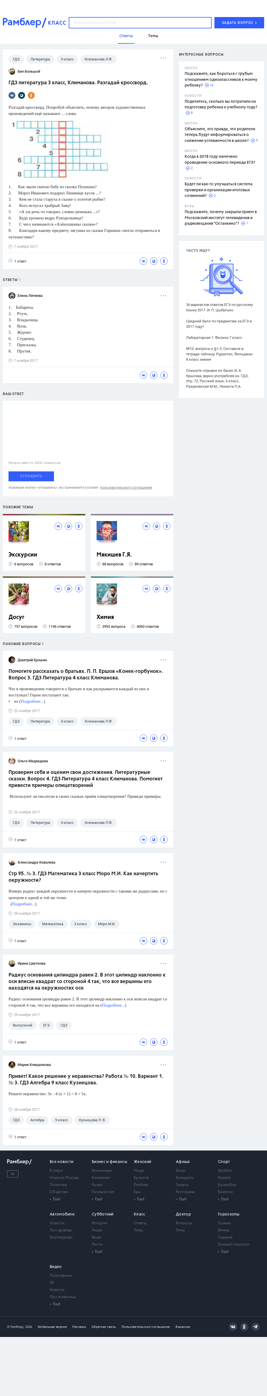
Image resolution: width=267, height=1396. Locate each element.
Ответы (140, 1223)
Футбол (225, 1171)
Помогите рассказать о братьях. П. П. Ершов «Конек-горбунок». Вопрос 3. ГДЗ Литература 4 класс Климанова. (86, 675)
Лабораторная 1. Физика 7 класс (214, 337)
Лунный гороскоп (234, 1244)
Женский (142, 1162)
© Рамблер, (15, 1326)
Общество (59, 1192)
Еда (137, 1192)
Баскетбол (227, 1185)
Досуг (16, 617)
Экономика (102, 1171)
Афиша (183, 1162)
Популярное (61, 1276)
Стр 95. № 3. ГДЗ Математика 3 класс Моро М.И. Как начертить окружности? (83, 877)
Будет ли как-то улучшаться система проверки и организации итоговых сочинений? (219, 190)
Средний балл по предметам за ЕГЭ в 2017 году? (219, 324)
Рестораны (185, 1192)
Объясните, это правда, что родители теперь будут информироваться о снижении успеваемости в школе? (220, 135)
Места (97, 1244)
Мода (139, 1171)
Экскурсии (23, 555)
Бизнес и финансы (109, 1162)
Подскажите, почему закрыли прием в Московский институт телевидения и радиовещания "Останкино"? (221, 218)
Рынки (97, 1185)
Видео (56, 1267)
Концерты (185, 1178)
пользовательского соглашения (126, 488)
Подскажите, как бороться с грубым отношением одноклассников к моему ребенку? (221, 79)
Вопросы (184, 1223)
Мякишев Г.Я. (114, 555)
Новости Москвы (64, 1178)
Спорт (224, 1162)
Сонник (224, 1223)
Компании (101, 1178)
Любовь (141, 1185)
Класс (139, 1214)
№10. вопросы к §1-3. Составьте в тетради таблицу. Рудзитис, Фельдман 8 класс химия (219, 354)
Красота (141, 1178)
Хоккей (224, 1178)
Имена (224, 1230)
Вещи (96, 1237)
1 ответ (17, 261)
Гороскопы (229, 1214)
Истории (99, 1223)
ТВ (52, 1283)
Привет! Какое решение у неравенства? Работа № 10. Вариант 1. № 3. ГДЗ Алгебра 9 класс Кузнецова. (86, 1080)
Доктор (183, 1214)
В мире (56, 1171)
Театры (182, 1185)
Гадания (225, 1237)
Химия (105, 617)
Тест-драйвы (61, 1230)
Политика (58, 1185)
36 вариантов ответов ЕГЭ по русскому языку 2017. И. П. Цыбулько (219, 307)
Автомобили (62, 1214)
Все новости (61, 1162)
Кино (180, 1171)
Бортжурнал (61, 1237)
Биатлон (225, 1192)
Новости (57, 1223)
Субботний (103, 1214)
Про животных (63, 1297)
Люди (97, 1230)
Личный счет (103, 1192)
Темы (138, 1230)
